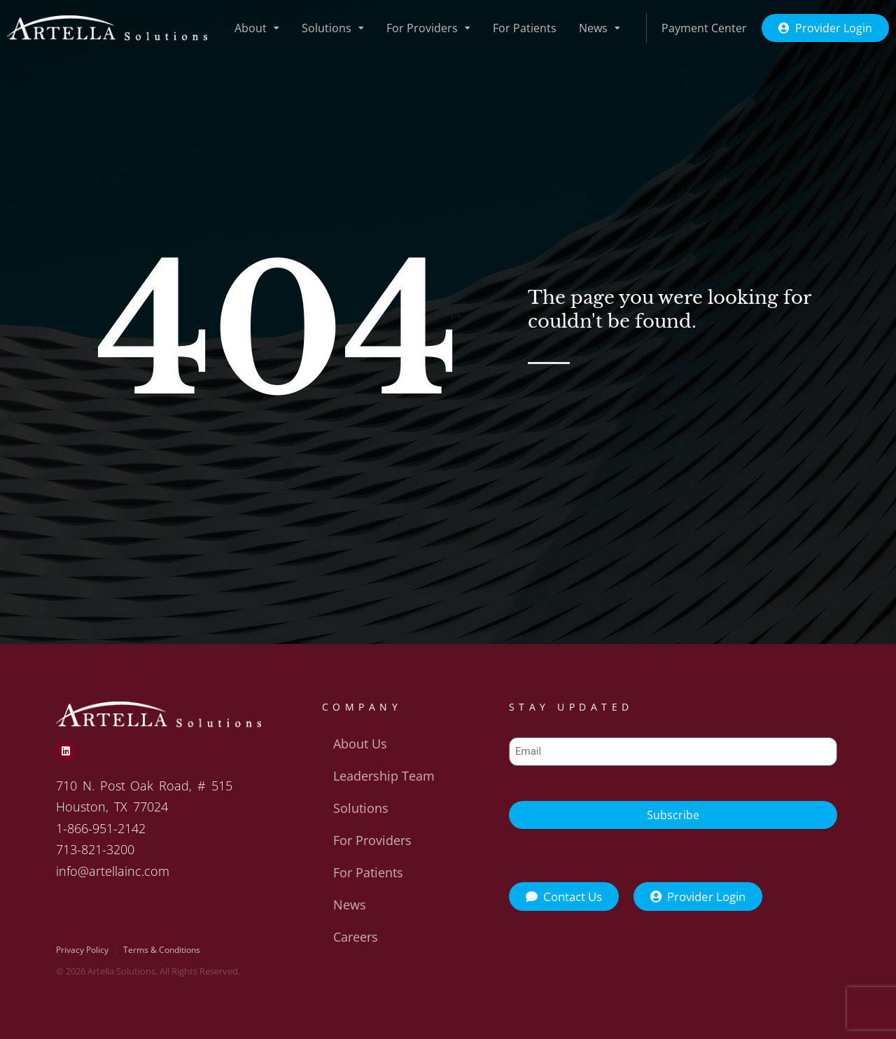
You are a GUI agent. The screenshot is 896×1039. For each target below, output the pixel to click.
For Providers (428, 28)
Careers (355, 936)
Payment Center (704, 28)
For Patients (524, 28)
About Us (360, 743)
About (256, 28)
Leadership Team (384, 775)
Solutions (333, 28)
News (599, 28)
